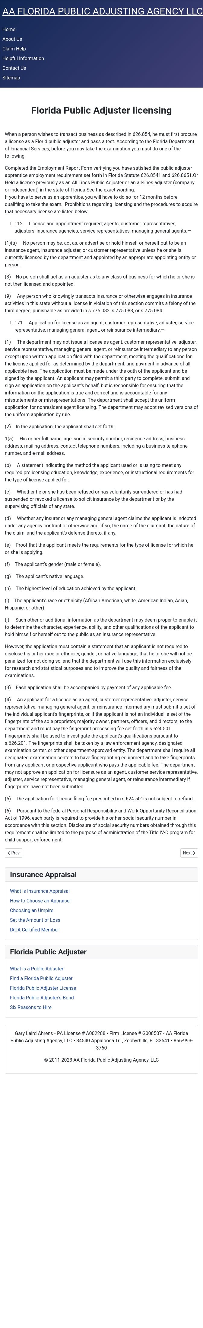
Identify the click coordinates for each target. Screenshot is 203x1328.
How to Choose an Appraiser (40, 901)
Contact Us (14, 68)
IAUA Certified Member (34, 930)
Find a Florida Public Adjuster (41, 978)
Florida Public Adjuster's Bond (42, 998)
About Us (12, 39)
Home (8, 29)
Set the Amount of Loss (35, 920)
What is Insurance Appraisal (40, 891)
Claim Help (14, 49)
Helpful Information (23, 58)
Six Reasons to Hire (31, 1007)
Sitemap (11, 78)
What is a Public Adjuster (36, 969)
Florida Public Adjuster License (43, 988)
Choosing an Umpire (31, 910)
